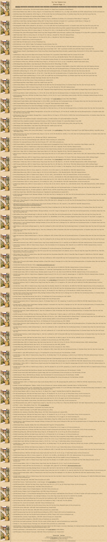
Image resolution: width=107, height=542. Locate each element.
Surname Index (31, 6)
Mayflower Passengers (72, 6)
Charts (41, 6)
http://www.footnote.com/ (74, 465)
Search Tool (37, 6)
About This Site (24, 6)
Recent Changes (81, 6)
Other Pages (87, 6)
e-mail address (57, 98)
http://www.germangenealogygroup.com (61, 197)
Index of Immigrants (54, 6)
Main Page (18, 6)
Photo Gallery (46, 6)
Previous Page (94, 6)
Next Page (100, 6)
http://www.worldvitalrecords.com (46, 265)
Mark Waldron (54, 537)
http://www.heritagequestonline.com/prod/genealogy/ (27, 205)
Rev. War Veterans (63, 6)
